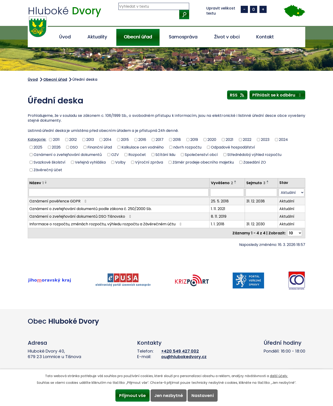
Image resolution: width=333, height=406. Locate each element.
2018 (177, 139)
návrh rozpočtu (187, 147)
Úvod (65, 37)
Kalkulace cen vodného (142, 147)
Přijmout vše (132, 395)
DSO (74, 147)
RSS (237, 95)
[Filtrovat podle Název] (119, 192)
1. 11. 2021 (218, 208)
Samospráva (183, 37)
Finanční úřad (99, 147)
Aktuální (286, 201)
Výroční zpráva (149, 162)
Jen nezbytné (168, 395)
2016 (142, 139)
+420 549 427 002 (180, 351)
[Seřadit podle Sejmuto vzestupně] (267, 181)
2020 (211, 139)
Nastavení (202, 395)
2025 (38, 147)
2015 (125, 139)
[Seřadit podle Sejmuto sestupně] (267, 183)
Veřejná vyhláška (90, 162)
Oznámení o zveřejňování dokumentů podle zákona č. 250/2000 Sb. (90, 208)
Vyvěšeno (222, 183)
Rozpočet (137, 154)
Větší (263, 9)
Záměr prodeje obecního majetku (203, 162)
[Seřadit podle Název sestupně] (46, 183)
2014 (107, 139)
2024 (283, 139)
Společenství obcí (201, 154)
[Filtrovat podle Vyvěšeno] (227, 192)
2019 (194, 139)
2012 (73, 139)
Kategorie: (37, 139)
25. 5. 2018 (220, 201)
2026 (56, 147)
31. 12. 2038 (255, 201)
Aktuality (97, 37)
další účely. (279, 376)
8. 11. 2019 (218, 216)
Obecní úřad (138, 37)
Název (36, 183)
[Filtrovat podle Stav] (291, 193)
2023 (265, 139)
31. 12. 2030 (255, 224)
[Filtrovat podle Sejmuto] (261, 192)
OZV (115, 154)
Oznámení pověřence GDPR (58, 201)
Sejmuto (255, 183)
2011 (56, 139)
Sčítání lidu (165, 154)
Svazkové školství (49, 162)
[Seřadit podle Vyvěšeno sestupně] (235, 183)
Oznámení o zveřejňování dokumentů (68, 154)
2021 (229, 139)
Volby (120, 162)
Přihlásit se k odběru (277, 95)
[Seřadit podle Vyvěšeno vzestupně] (235, 181)
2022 (247, 139)
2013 (90, 139)
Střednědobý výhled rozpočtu (254, 154)
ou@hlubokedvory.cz (184, 357)
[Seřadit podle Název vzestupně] (46, 181)
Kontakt (265, 37)
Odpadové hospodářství (233, 147)
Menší (244, 9)
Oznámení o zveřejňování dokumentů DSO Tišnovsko (81, 216)
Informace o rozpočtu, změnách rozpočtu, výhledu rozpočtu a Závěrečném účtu (106, 224)
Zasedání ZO (254, 162)
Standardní (253, 9)
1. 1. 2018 (217, 224)
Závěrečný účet (48, 169)
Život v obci (227, 37)
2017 (159, 139)
